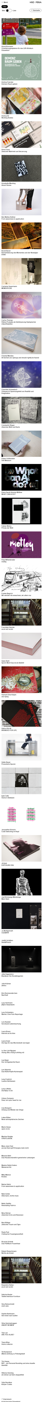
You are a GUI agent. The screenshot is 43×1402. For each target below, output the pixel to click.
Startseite (35, 10)
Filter (4, 7)
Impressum (6, 1399)
